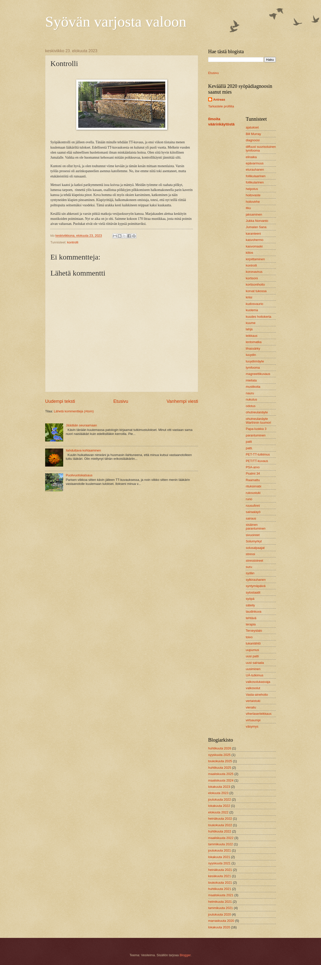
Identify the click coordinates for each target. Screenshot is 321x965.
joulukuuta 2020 (219, 914)
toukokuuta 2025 (220, 761)
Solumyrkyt (254, 541)
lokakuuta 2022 (219, 806)
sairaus (251, 518)
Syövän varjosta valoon (115, 21)
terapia (251, 624)
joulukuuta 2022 (219, 799)
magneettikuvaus (258, 374)
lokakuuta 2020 (219, 927)
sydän (250, 573)
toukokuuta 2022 (220, 825)
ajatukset (252, 127)
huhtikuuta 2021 (219, 889)
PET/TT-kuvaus (257, 461)
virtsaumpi (253, 720)
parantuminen (256, 435)
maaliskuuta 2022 (220, 838)
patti (249, 441)
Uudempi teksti (60, 401)
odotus (251, 406)
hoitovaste (253, 195)
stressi (250, 554)
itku (248, 208)
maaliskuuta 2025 (220, 774)
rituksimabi (253, 486)
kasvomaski (254, 246)
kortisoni (252, 278)
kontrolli (72, 242)
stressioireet (254, 560)
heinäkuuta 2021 (220, 870)
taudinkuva (253, 611)
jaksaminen (254, 214)
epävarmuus (255, 163)
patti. (249, 448)
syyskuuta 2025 (219, 755)
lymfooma (253, 367)
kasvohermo (254, 240)
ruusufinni (253, 505)
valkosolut (253, 688)
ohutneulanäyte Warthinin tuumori (258, 420)
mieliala (251, 380)
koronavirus (254, 272)
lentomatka (254, 342)
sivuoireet (253, 535)
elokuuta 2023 (218, 793)
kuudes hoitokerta (258, 316)
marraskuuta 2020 (221, 921)
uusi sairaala (255, 663)
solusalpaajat (255, 548)
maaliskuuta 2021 (220, 895)
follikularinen (255, 182)
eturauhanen (255, 169)
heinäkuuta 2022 (220, 818)
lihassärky (253, 348)
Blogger (185, 955)
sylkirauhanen (256, 580)
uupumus (252, 650)
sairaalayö (253, 512)
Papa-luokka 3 (256, 429)
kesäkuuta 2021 (219, 876)
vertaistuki (253, 701)
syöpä (250, 599)
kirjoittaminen (255, 259)
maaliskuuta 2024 (220, 780)
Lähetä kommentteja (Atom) (74, 411)
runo (249, 499)
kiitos (249, 252)
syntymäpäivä (256, 586)
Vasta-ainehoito (257, 694)
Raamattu (253, 480)
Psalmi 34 (253, 473)
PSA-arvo (253, 467)
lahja (249, 329)
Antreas (219, 99)
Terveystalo (254, 630)
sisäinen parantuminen (256, 526)
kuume (251, 323)
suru (249, 567)
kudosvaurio (254, 304)
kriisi (249, 297)
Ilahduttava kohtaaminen (83, 450)
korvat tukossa (256, 291)
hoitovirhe (253, 202)
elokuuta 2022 (218, 812)
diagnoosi (253, 140)
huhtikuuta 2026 (219, 748)
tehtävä (251, 618)
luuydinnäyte (255, 361)
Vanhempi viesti (182, 401)
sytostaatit (253, 592)
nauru (250, 393)
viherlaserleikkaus (258, 714)
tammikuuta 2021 (220, 908)
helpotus (252, 189)
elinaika (251, 157)
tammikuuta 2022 (220, 844)
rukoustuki (253, 493)
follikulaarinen (256, 176)
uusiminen (253, 669)
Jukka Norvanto (257, 221)
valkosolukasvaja (258, 682)
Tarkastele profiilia (221, 106)
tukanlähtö (253, 643)
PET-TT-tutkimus (258, 454)
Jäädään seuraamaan (81, 425)
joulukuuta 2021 (219, 850)
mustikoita (253, 387)
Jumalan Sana (256, 227)
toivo (249, 637)
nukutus (251, 399)
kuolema (252, 310)
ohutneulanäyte (257, 412)
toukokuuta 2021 (220, 882)
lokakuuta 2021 (219, 857)
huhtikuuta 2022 (219, 831)
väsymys (252, 726)
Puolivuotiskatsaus (79, 475)
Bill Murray (253, 134)
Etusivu (120, 401)
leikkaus (252, 336)
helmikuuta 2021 (220, 902)
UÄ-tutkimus (254, 675)
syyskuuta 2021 (219, 863)
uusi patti (252, 656)
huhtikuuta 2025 (219, 767)
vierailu (251, 707)
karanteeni (253, 233)
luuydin (251, 355)
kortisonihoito (255, 284)
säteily (250, 605)
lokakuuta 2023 (219, 787)
